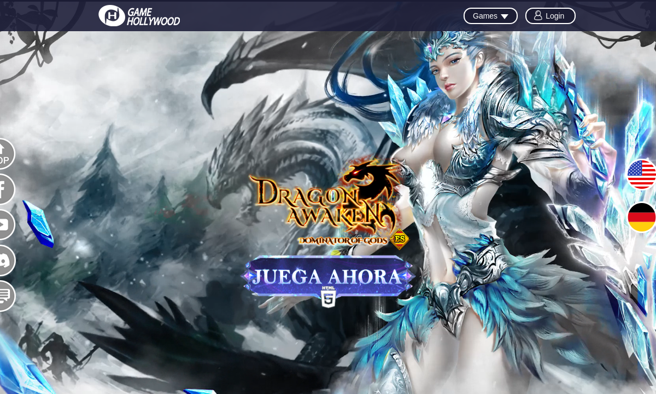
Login (555, 15)
